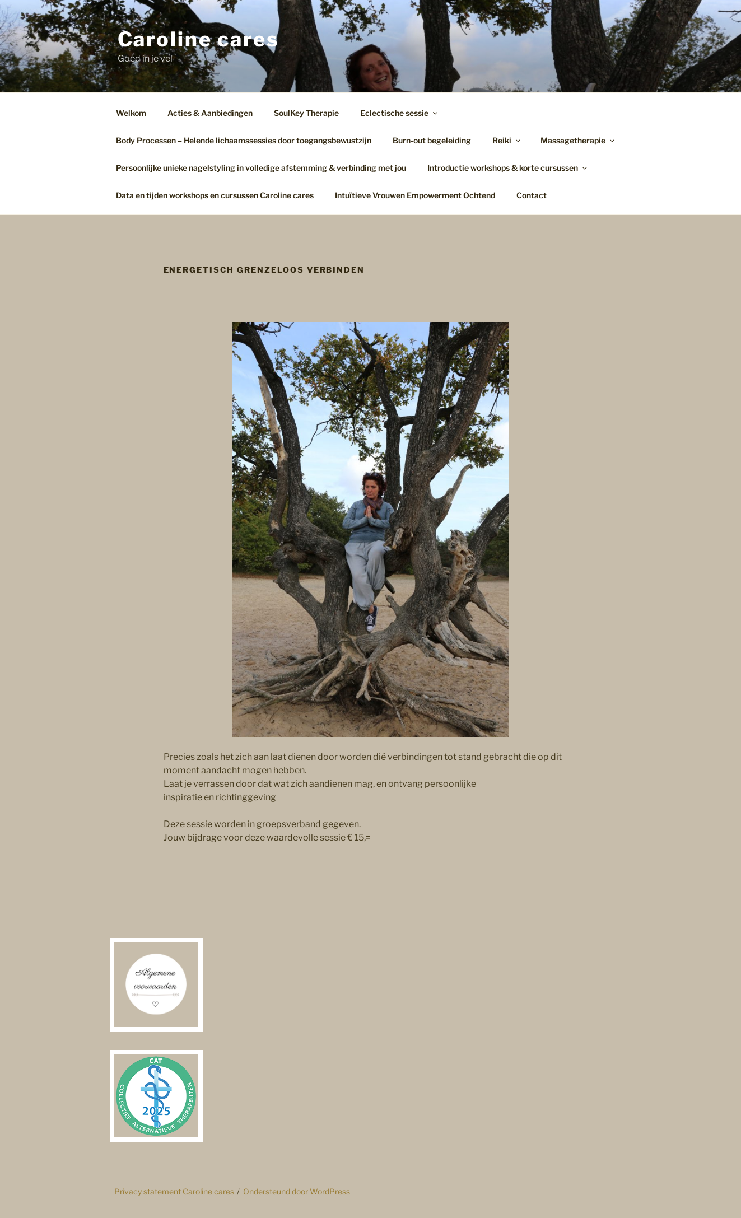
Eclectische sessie (399, 113)
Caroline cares (198, 39)
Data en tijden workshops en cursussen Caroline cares (215, 195)
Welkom (131, 113)
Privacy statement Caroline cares (174, 1191)
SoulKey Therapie (306, 113)
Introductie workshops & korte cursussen (508, 167)
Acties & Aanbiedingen (210, 113)
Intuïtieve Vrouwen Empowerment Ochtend (415, 195)
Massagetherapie (578, 140)
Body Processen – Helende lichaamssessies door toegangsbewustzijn (243, 140)
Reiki (507, 140)
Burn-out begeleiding (432, 140)
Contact (531, 195)
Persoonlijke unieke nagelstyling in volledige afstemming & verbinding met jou (261, 167)
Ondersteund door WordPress (296, 1191)
